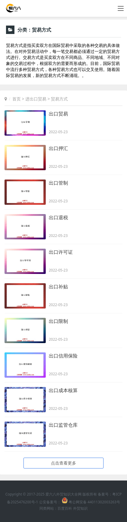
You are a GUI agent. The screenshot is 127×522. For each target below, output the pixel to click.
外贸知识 (80, 508)
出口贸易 (58, 113)
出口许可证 (61, 252)
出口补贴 (58, 286)
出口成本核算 (63, 390)
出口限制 (58, 321)
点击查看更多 (63, 463)
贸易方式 (59, 99)
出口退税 (58, 217)
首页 (16, 99)
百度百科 (64, 508)
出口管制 (58, 183)
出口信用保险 (63, 355)
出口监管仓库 (63, 425)
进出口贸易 (35, 99)
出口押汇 (58, 148)
